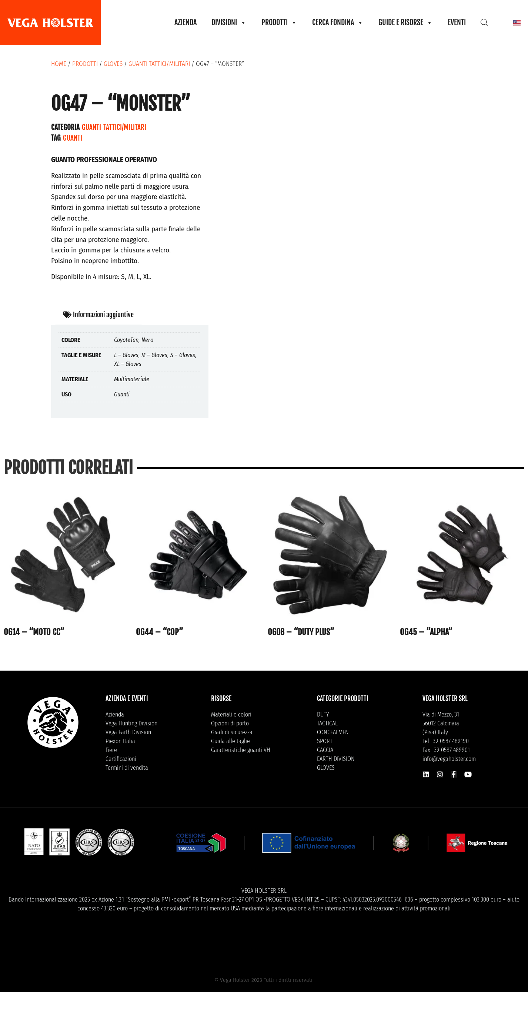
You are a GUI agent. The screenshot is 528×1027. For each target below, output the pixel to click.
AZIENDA (185, 22)
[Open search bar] (484, 22)
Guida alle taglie (230, 741)
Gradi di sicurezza (232, 732)
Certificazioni (121, 758)
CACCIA (325, 750)
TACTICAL (327, 723)
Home (58, 64)
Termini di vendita (127, 767)
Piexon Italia (120, 741)
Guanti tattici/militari (159, 64)
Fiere (111, 750)
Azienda (115, 714)
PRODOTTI (279, 22)
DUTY (323, 714)
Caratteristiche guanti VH (240, 750)
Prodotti (85, 64)
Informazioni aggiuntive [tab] (98, 315)
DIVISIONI (229, 22)
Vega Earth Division (128, 732)
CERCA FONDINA (338, 22)
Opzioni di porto (230, 723)
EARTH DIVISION (336, 758)
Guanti (72, 138)
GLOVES (113, 64)
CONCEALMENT (334, 732)
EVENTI (457, 22)
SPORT (324, 741)
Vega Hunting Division (131, 723)
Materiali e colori (231, 714)
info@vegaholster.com (449, 758)
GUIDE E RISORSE (405, 22)
